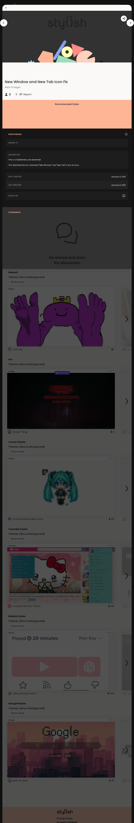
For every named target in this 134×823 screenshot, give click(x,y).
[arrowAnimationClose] (3, 23)
